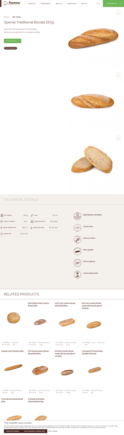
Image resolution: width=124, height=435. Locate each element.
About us (17, 406)
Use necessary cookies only (34, 431)
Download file (11, 41)
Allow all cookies (12, 431)
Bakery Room (18, 408)
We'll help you (112, 3)
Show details (52, 431)
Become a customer (21, 414)
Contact (17, 411)
